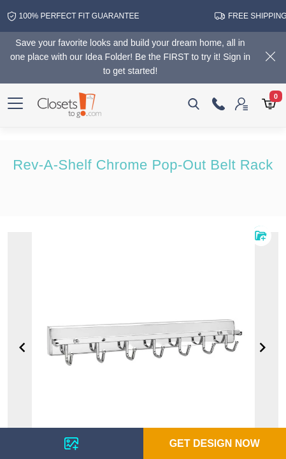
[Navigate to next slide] (262, 347)
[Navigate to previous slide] (22, 347)
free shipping (246, 16)
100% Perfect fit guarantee (66, 16)
